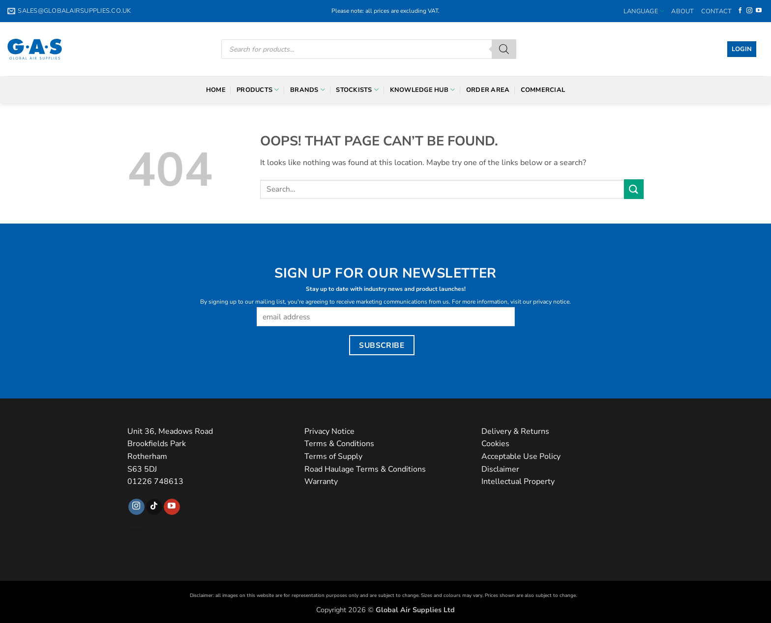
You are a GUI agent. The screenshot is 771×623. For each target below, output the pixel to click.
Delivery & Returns (515, 431)
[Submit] (634, 188)
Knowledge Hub (422, 89)
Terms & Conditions (339, 443)
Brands (307, 89)
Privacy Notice (329, 431)
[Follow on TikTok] (154, 507)
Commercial (543, 89)
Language (644, 11)
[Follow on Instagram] (749, 10)
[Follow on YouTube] (759, 10)
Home (216, 89)
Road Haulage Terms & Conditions (365, 469)
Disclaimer (500, 469)
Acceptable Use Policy (521, 456)
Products (258, 89)
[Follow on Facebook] (740, 10)
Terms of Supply (333, 456)
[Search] (504, 49)
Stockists (357, 89)
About (682, 11)
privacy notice (551, 302)
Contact (716, 11)
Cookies (495, 443)
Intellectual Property (518, 481)
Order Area (488, 89)
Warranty (321, 481)
